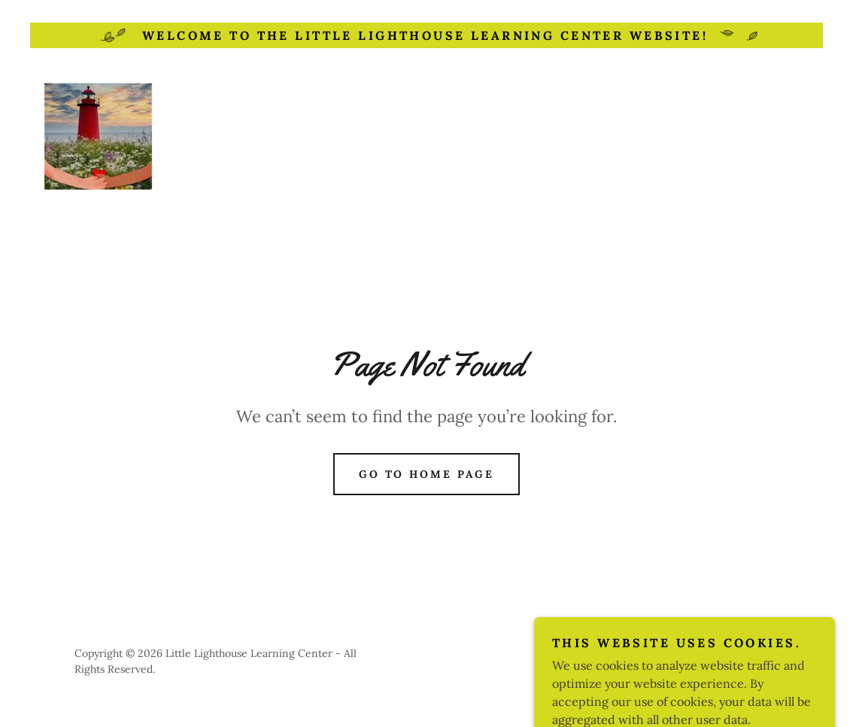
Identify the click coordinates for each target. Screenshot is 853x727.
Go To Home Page (427, 474)
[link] (98, 138)
